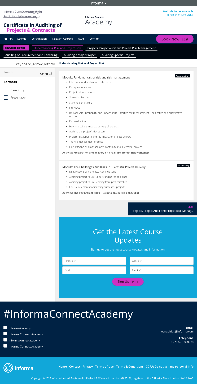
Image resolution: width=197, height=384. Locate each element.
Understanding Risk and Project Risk (57, 48)
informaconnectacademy (22, 340)
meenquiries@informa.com (176, 331)
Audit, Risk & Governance (19, 16)
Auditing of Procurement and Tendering (31, 55)
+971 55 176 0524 (182, 342)
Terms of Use (104, 366)
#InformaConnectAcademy (68, 314)
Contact (74, 366)
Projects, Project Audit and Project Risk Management (121, 48)
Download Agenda (15, 48)
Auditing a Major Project (79, 55)
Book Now (170, 38)
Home (63, 366)
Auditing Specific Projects (118, 55)
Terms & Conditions (129, 366)
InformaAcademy (17, 328)
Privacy (88, 366)
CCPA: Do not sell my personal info (170, 366)
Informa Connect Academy (20, 11)
